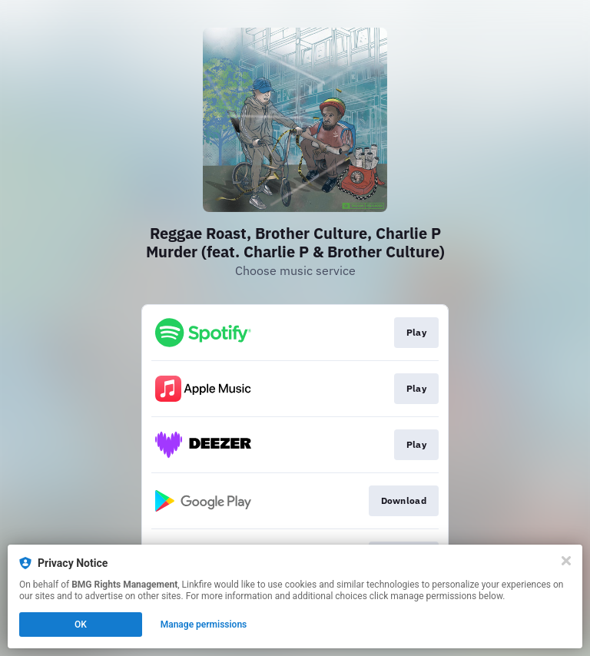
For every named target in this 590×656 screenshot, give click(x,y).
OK (81, 624)
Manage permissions (204, 624)
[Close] (566, 560)
